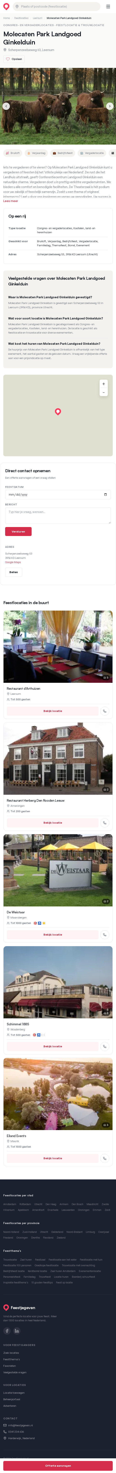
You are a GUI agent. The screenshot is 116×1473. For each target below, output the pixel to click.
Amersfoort (38, 1209)
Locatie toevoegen (14, 1392)
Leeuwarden (68, 1209)
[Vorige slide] (6, 106)
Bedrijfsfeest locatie (14, 1271)
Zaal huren (26, 1259)
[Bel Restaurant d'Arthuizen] (104, 711)
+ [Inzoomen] (103, 384)
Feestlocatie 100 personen (17, 1265)
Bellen (13, 572)
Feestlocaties (21, 18)
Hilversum (9, 1209)
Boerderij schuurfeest (83, 1276)
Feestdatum (14, 486)
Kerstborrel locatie (37, 1271)
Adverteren (9, 1405)
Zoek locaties (11, 1352)
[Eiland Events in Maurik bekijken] (58, 1094)
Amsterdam (9, 1204)
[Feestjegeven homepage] (6, 6)
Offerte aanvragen (58, 1465)
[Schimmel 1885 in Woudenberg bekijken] (58, 982)
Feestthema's (11, 1359)
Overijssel (103, 1231)
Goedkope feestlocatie (47, 1265)
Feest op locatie (64, 1282)
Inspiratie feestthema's (15, 1282)
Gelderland (57, 1231)
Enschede (53, 1209)
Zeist (107, 1209)
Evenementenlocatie (90, 1271)
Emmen (97, 1209)
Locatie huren (61, 1276)
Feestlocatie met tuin (91, 1259)
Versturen (18, 531)
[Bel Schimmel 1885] (104, 1046)
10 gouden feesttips (42, 1282)
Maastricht (92, 1204)
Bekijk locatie (53, 711)
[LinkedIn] (17, 1331)
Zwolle (105, 1204)
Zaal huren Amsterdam (63, 1271)
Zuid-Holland (29, 1231)
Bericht (11, 504)
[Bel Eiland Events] (104, 1158)
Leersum (37, 18)
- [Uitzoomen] (104, 392)
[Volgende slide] (110, 106)
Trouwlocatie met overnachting (78, 1265)
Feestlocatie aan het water (63, 1259)
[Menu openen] (108, 6)
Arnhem (64, 1204)
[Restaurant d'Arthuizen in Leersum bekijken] (58, 647)
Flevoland (48, 1237)
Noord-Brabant (75, 1231)
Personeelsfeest (11, 1276)
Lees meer (10, 201)
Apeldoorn (23, 1209)
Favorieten (9, 1365)
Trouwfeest (45, 1276)
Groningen (84, 1209)
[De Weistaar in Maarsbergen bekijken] (58, 870)
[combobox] (56, 6)
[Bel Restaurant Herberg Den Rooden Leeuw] (104, 822)
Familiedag (30, 1276)
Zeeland (61, 1237)
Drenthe (35, 1237)
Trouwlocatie (10, 1259)
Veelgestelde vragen (14, 1372)
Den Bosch (77, 1204)
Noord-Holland (11, 1231)
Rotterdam (25, 1204)
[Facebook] (7, 1331)
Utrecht (38, 1204)
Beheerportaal (11, 1399)
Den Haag (51, 1204)
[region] (58, 415)
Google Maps (13, 562)
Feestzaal (40, 1259)
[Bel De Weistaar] (104, 934)
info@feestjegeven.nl (20, 1425)
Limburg (90, 1231)
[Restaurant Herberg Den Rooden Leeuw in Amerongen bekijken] (58, 759)
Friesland (8, 1237)
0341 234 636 (16, 1431)
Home (6, 18)
